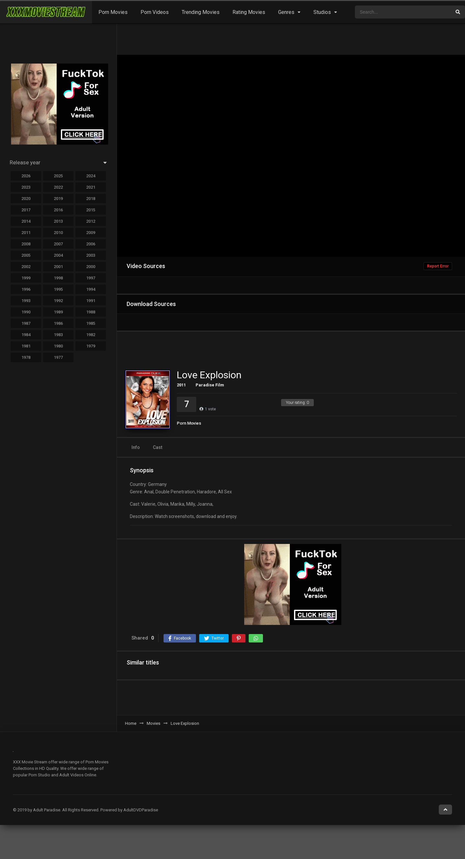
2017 (25, 209)
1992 (58, 300)
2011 (25, 232)
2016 (58, 209)
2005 (25, 255)
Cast (157, 447)
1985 (90, 323)
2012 (90, 221)
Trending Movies (201, 12)
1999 (25, 278)
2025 (58, 175)
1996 (25, 289)
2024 (90, 175)
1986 (58, 323)
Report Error (437, 266)
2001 (58, 266)
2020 (25, 198)
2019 (58, 198)
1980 (58, 346)
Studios (322, 12)
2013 (58, 221)
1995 (58, 289)
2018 (90, 198)
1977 (58, 357)
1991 (90, 300)
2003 (90, 255)
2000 (90, 266)
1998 (58, 278)
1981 (25, 346)
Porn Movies (113, 12)
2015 (90, 209)
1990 (25, 312)
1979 (90, 346)
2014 (25, 221)
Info (135, 447)
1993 (25, 300)
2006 (90, 243)
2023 (25, 187)
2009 (90, 232)
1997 (90, 278)
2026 (25, 175)
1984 (25, 334)
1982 (90, 334)
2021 (90, 187)
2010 (58, 232)
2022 (58, 187)
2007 (58, 243)
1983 (58, 334)
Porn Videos (155, 12)
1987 (25, 323)
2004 (58, 255)
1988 (90, 312)
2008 (25, 243)
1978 (25, 357)
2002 (25, 266)
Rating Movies (248, 12)
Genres (286, 12)
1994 (90, 289)
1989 (58, 312)
